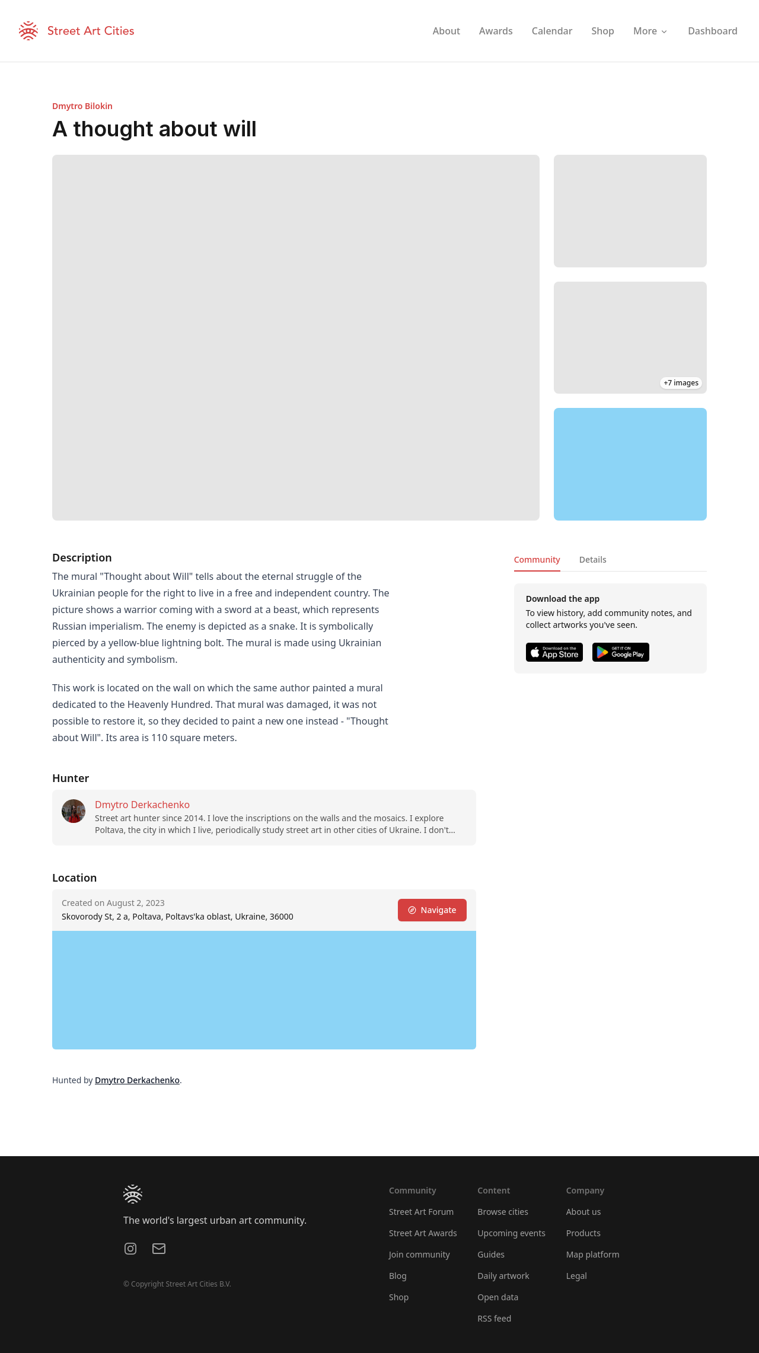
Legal (576, 1275)
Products (583, 1233)
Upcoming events (511, 1233)
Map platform (593, 1254)
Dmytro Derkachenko (142, 804)
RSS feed (494, 1318)
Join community (419, 1254)
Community (537, 559)
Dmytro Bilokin (82, 105)
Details (593, 559)
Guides (491, 1254)
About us (583, 1211)
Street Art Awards (423, 1233)
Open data (497, 1297)
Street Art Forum (421, 1211)
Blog (398, 1275)
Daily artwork (503, 1275)
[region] (630, 464)
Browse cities (502, 1211)
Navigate (432, 909)
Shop (399, 1297)
